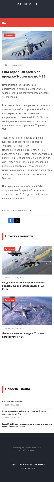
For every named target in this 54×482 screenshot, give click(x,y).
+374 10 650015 (28, 468)
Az (36, 4)
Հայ (19, 4)
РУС (30, 4)
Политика (9, 35)
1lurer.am (31, 450)
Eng (25, 4)
